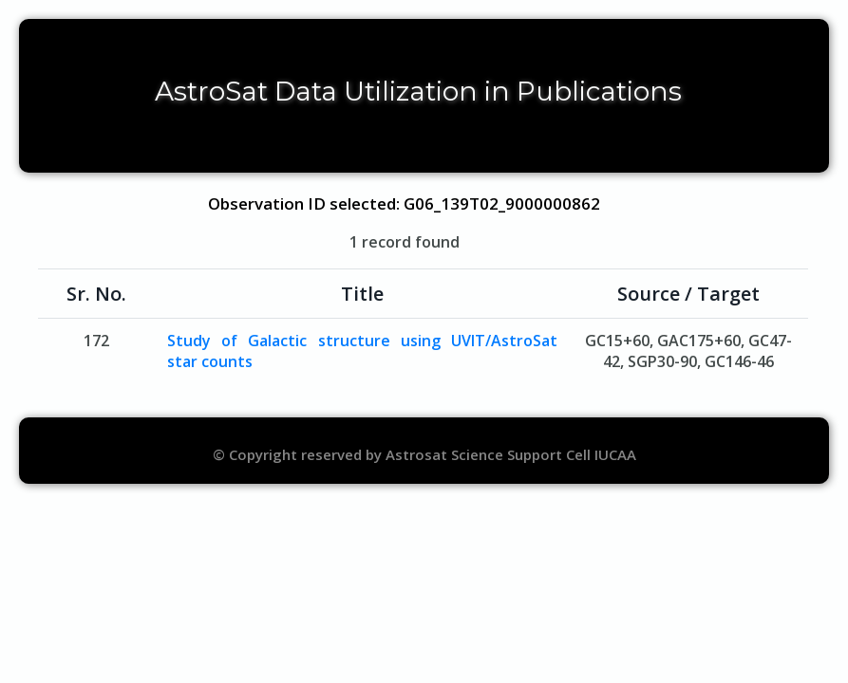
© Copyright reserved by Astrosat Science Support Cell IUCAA (424, 454)
